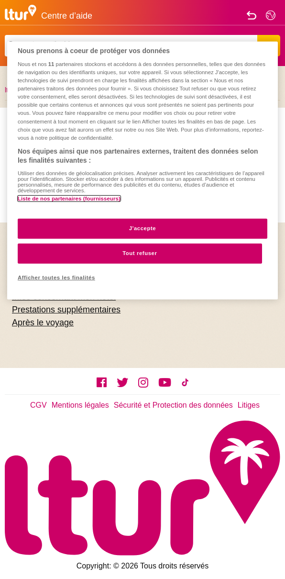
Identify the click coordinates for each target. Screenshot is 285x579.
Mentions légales (80, 405)
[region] (142, 170)
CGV (38, 405)
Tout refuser (139, 253)
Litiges (249, 405)
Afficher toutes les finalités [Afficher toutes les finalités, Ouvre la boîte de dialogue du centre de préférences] (56, 277)
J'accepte (142, 228)
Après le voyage (43, 322)
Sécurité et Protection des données (173, 405)
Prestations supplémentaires (66, 309)
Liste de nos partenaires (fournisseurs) (69, 198)
